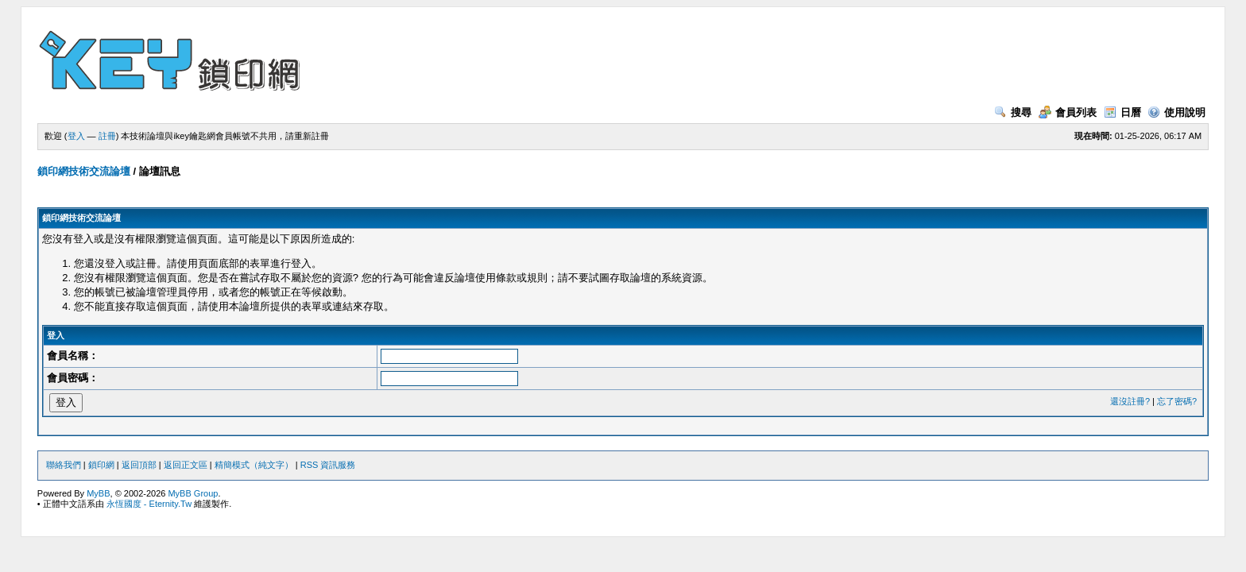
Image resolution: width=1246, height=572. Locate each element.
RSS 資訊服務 (328, 465)
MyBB (98, 493)
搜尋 (1012, 112)
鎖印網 (101, 465)
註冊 (107, 136)
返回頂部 (139, 465)
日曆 (1122, 112)
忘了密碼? (1177, 401)
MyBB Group (193, 493)
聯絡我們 (63, 465)
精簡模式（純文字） (254, 465)
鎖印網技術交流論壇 (83, 171)
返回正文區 (185, 465)
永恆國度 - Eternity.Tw (149, 503)
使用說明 (1176, 112)
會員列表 (1068, 112)
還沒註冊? (1130, 401)
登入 (76, 136)
